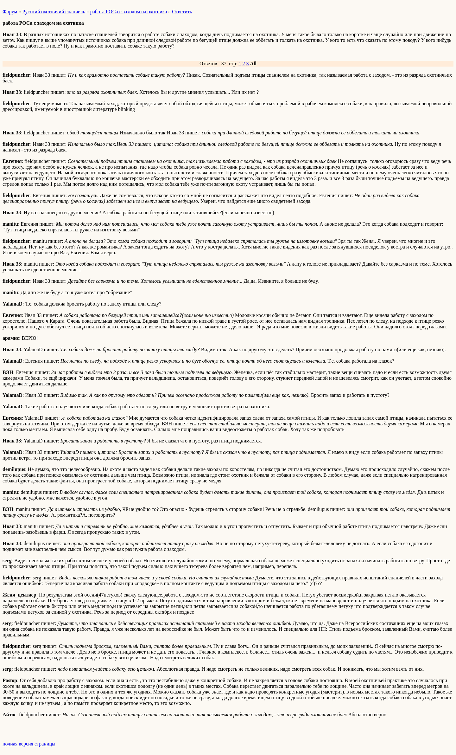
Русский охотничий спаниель (53, 11)
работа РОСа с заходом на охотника (128, 11)
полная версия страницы (29, 743)
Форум (10, 11)
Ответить (182, 11)
